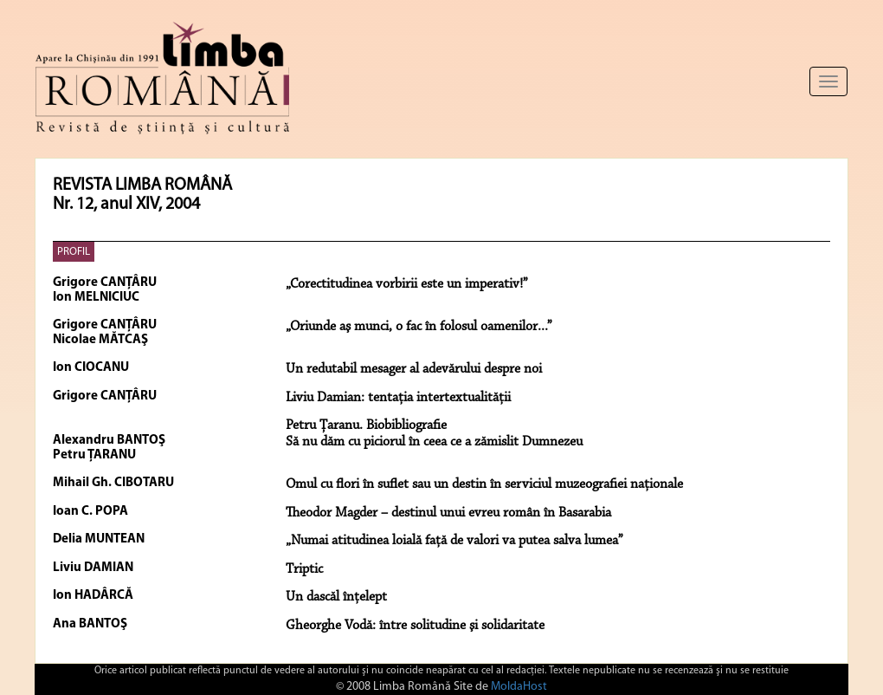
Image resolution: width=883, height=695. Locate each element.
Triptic (304, 569)
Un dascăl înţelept (336, 597)
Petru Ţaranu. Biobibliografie (366, 425)
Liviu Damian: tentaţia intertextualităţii (398, 398)
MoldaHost (519, 686)
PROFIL (73, 251)
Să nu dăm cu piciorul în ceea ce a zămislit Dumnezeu (434, 442)
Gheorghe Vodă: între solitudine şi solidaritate (415, 626)
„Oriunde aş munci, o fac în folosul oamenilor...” (419, 327)
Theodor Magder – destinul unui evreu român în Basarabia (448, 513)
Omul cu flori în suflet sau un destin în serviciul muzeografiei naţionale (484, 484)
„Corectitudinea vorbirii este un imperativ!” (407, 284)
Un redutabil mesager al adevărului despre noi (414, 369)
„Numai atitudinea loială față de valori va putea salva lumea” (454, 541)
